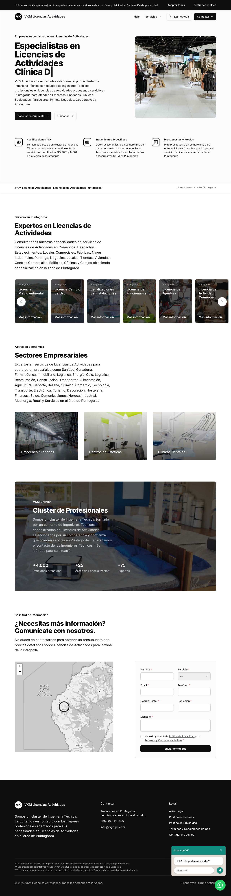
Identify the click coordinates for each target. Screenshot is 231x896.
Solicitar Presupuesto (33, 115)
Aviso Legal (176, 811)
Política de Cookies (181, 817)
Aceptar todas (176, 5)
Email (144, 685)
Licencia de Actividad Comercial (208, 293)
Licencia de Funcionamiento (139, 291)
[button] (222, 301)
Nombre (146, 669)
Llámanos (65, 115)
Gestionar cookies (205, 5)
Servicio (183, 669)
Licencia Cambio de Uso (67, 291)
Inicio (136, 16)
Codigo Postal (149, 700)
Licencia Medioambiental (31, 291)
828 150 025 (179, 16)
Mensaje (146, 716)
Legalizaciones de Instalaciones (103, 291)
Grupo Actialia (207, 883)
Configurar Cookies (181, 834)
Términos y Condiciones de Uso (163, 740)
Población (185, 700)
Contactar (205, 16)
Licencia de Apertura (171, 291)
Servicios (153, 16)
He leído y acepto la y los (173, 738)
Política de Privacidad (182, 736)
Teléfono (184, 685)
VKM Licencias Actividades (40, 16)
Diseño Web (188, 883)
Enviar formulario (175, 748)
